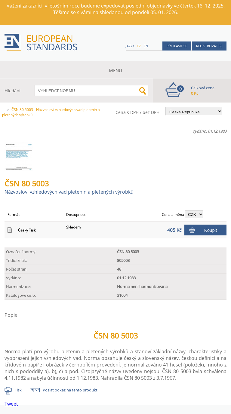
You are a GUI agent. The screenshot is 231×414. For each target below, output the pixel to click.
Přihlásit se (177, 46)
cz (139, 46)
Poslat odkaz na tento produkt (70, 390)
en (146, 46)
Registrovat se (209, 46)
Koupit (210, 230)
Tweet (11, 403)
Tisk (18, 390)
